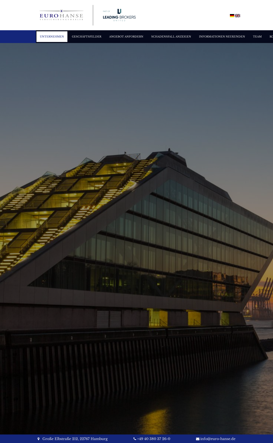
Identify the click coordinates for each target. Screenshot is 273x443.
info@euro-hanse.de (217, 439)
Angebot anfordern (126, 36)
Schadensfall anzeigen (171, 36)
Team (257, 36)
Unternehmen (52, 36)
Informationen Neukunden (222, 36)
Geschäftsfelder (86, 36)
